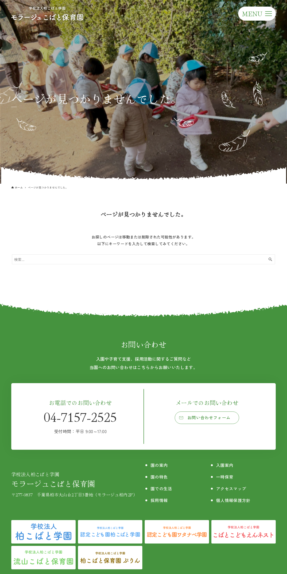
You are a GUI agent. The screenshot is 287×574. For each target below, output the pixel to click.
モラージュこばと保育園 (74, 480)
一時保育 (225, 476)
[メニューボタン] (257, 14)
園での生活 (163, 488)
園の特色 (160, 476)
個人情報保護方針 (234, 500)
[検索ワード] (143, 259)
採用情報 (160, 500)
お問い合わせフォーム (209, 418)
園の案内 (160, 464)
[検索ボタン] (270, 259)
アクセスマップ (232, 488)
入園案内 (225, 464)
